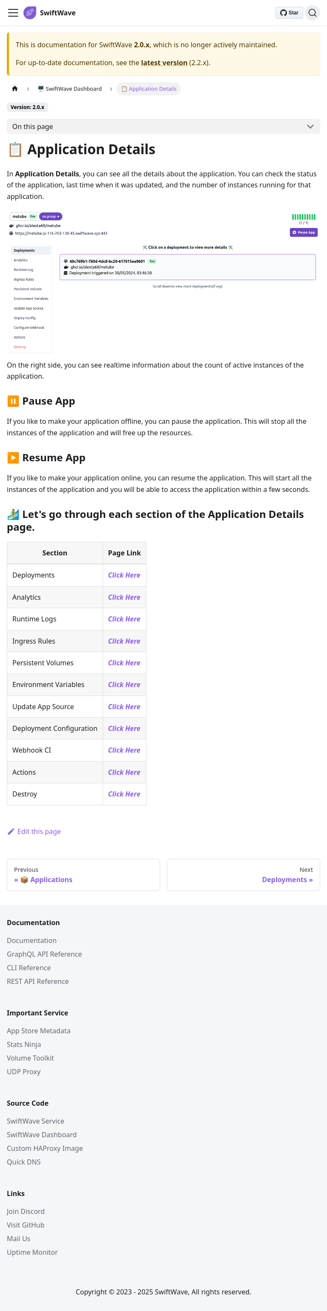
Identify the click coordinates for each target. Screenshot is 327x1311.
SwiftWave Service (35, 1121)
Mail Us (18, 1238)
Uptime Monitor (32, 1252)
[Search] (312, 12)
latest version (164, 62)
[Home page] (15, 88)
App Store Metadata (39, 1030)
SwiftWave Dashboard (42, 1134)
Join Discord (26, 1211)
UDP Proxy (23, 1071)
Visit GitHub (26, 1225)
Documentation (32, 940)
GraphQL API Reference (44, 954)
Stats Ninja (24, 1044)
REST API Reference (38, 981)
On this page (32, 126)
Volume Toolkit (30, 1058)
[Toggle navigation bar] (13, 12)
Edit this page (34, 831)
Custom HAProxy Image (45, 1148)
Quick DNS (24, 1162)
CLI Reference (29, 967)
